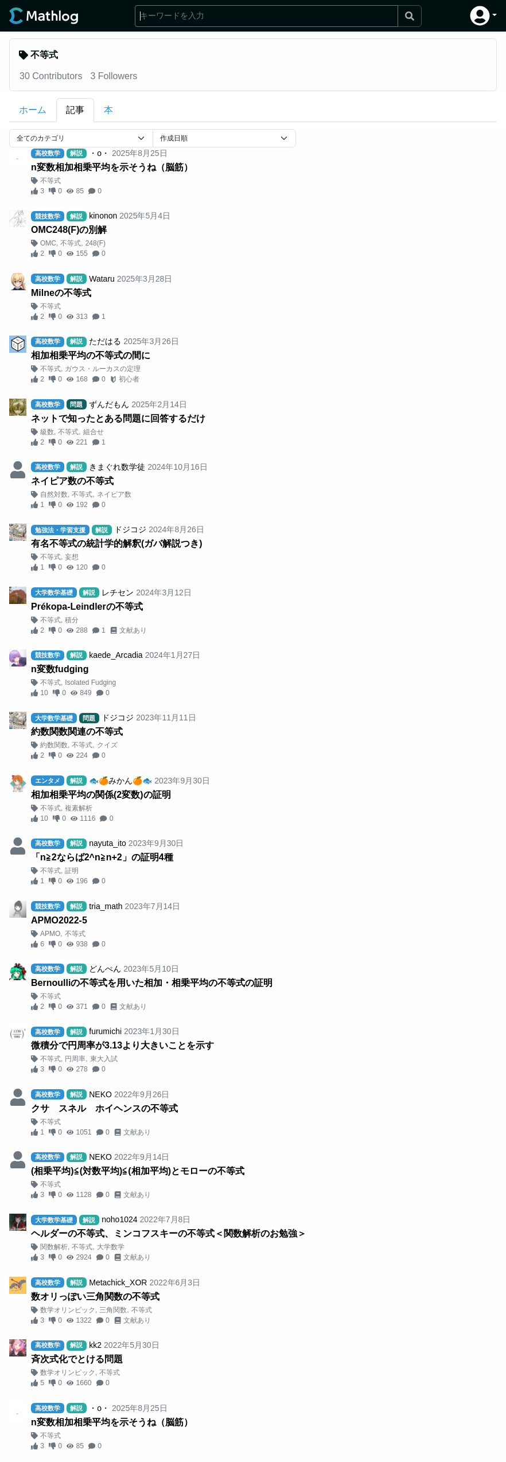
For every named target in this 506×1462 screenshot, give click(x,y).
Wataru (102, 278)
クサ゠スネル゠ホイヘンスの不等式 (104, 1108)
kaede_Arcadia (115, 655)
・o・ (99, 153)
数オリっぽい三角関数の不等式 (95, 1296)
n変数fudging (59, 669)
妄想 (72, 557)
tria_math (105, 906)
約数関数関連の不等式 (77, 731)
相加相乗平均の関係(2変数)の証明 (101, 795)
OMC (48, 243)
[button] (483, 16)
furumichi (105, 1031)
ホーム (32, 110)
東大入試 (104, 1059)
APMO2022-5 (59, 920)
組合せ (93, 432)
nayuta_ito (107, 843)
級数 (47, 432)
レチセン (118, 592)
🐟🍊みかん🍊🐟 (120, 780)
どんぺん (105, 968)
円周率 (75, 1059)
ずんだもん (109, 404)
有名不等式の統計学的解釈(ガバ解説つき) (117, 543)
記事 (75, 110)
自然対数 (54, 494)
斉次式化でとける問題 (77, 1359)
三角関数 (113, 1310)
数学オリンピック (67, 1310)
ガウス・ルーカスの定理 (103, 369)
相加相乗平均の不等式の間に (90, 355)
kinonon (103, 215)
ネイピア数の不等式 (72, 481)
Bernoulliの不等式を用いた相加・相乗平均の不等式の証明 (152, 983)
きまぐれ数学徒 (117, 466)
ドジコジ (130, 529)
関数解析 (54, 1247)
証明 (72, 871)
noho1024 (119, 1219)
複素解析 (78, 808)
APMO (50, 934)
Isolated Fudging (90, 683)
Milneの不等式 (61, 293)
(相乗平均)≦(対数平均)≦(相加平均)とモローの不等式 (137, 1171)
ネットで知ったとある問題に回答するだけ (118, 418)
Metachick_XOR (118, 1282)
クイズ (107, 745)
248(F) (95, 243)
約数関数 (54, 745)
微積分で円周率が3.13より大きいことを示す (122, 1045)
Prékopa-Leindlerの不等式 (87, 606)
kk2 (95, 1345)
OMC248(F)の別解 (69, 230)
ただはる (105, 341)
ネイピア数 (114, 494)
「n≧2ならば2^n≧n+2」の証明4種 (102, 857)
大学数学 (110, 1247)
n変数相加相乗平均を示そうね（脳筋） (112, 167)
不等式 (50, 181)
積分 (72, 620)
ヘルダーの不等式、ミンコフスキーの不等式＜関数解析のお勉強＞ (168, 1233)
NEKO (100, 1094)
